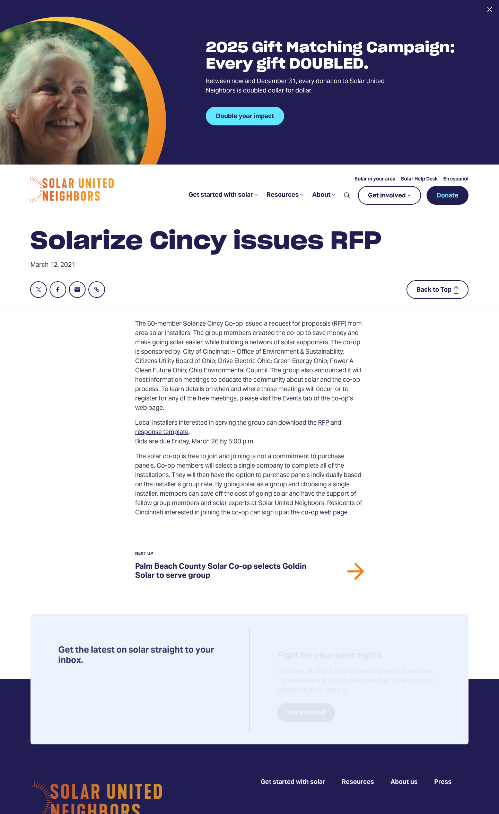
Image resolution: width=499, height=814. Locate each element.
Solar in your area (374, 179)
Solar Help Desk (419, 179)
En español (456, 179)
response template (162, 432)
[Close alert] (489, 9)
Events (291, 399)
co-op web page (324, 513)
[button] (347, 195)
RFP (323, 423)
